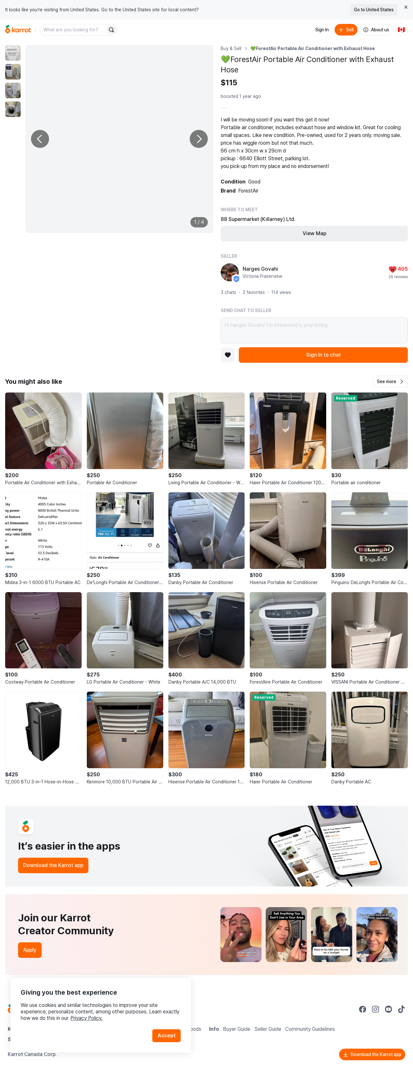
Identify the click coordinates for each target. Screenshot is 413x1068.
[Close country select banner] (405, 7)
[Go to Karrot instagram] (375, 1009)
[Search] (111, 29)
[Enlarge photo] (119, 139)
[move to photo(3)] (13, 90)
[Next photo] (199, 139)
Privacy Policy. (86, 1018)
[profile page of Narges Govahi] (230, 272)
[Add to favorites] (228, 355)
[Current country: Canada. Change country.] (401, 29)
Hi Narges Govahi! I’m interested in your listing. (314, 330)
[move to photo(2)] (13, 71)
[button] (390, 381)
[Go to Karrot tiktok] (401, 1009)
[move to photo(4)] (13, 109)
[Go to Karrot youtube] (388, 1009)
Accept (166, 1035)
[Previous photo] (40, 139)
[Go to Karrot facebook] (363, 1009)
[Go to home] (18, 30)
